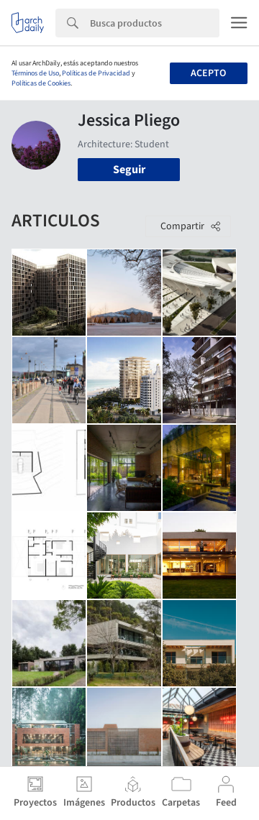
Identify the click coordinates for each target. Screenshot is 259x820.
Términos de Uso (35, 73)
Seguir (129, 170)
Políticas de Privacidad (96, 73)
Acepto (208, 73)
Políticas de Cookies (41, 83)
